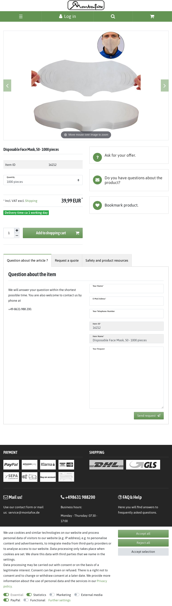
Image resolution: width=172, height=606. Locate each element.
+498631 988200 (80, 497)
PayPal (15, 600)
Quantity (11, 177)
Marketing (63, 595)
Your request (99, 349)
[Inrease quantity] (16, 230)
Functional (37, 600)
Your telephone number (104, 311)
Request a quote (67, 260)
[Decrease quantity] (16, 235)
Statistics (39, 595)
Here (121, 507)
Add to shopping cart (58, 233)
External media (92, 595)
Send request (148, 415)
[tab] (129, 155)
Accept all (143, 533)
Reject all (143, 542)
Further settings (59, 600)
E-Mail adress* (99, 299)
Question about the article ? (27, 260)
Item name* (98, 336)
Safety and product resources (107, 260)
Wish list (129, 205)
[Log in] (67, 16)
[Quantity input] (8, 233)
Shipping (30, 201)
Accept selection (143, 551)
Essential (17, 595)
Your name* (98, 286)
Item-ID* (97, 324)
